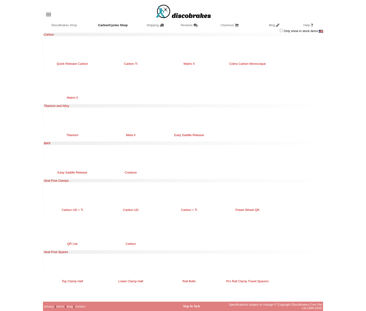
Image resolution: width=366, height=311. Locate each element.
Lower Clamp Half (130, 281)
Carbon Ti (130, 63)
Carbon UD (131, 210)
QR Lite (72, 244)
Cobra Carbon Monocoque (247, 63)
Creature (131, 172)
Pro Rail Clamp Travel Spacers (247, 281)
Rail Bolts (189, 281)
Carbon (131, 244)
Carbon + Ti (189, 210)
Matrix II (188, 63)
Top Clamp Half (72, 281)
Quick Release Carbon (72, 63)
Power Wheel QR (248, 210)
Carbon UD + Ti (72, 210)
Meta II (131, 135)
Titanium (72, 135)
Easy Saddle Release (189, 135)
